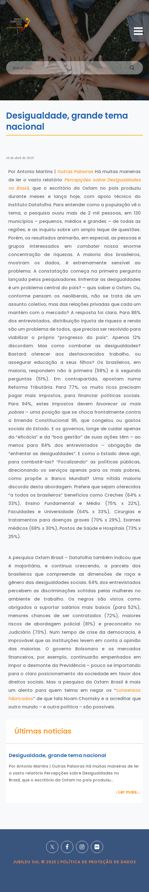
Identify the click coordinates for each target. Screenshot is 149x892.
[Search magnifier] (132, 69)
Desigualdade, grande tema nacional (57, 755)
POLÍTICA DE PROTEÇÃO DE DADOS (97, 862)
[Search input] (68, 68)
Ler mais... (128, 792)
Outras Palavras (75, 171)
